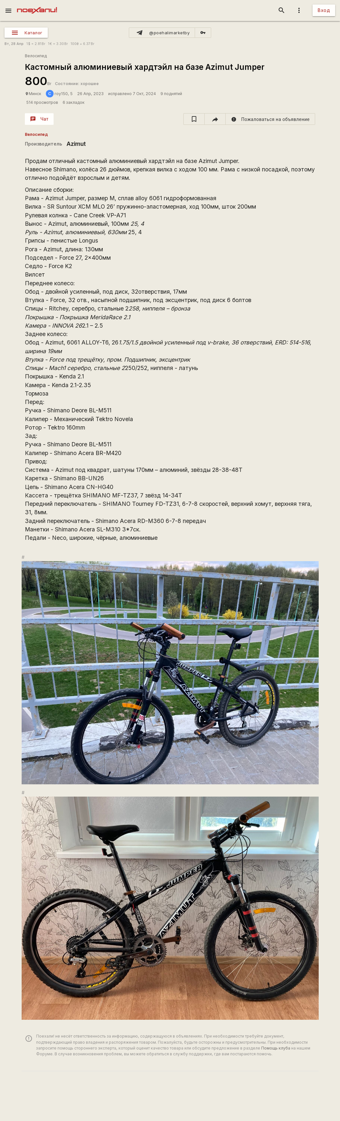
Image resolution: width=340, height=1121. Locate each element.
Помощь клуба (275, 1048)
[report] (270, 119)
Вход (324, 10)
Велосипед (36, 55)
